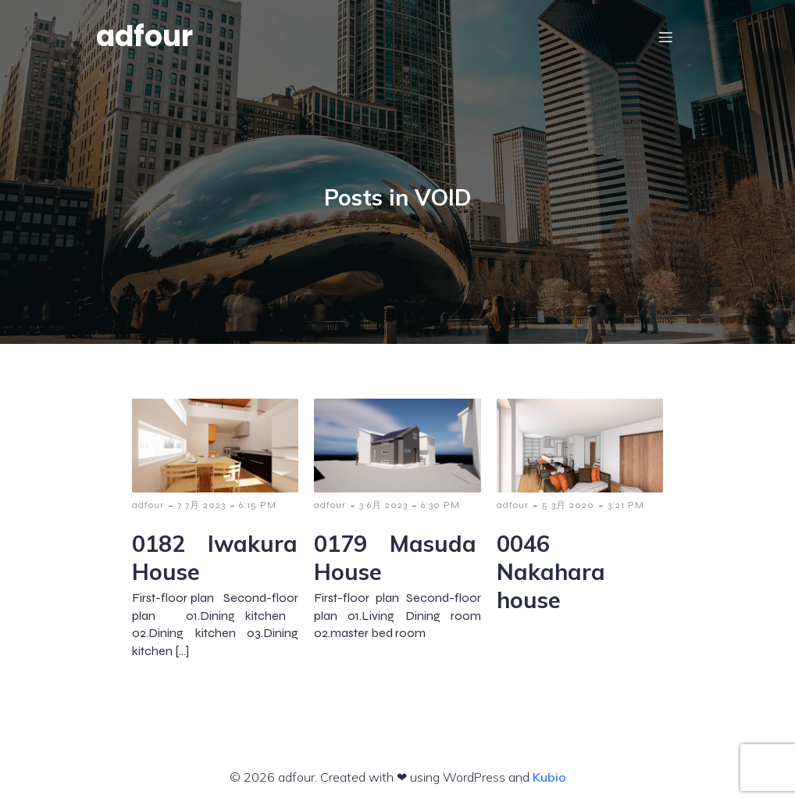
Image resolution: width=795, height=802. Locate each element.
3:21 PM (626, 504)
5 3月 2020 (568, 504)
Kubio (549, 777)
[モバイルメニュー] (665, 36)
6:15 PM (257, 504)
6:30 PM (440, 504)
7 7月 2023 (201, 504)
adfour (148, 504)
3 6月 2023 (383, 504)
